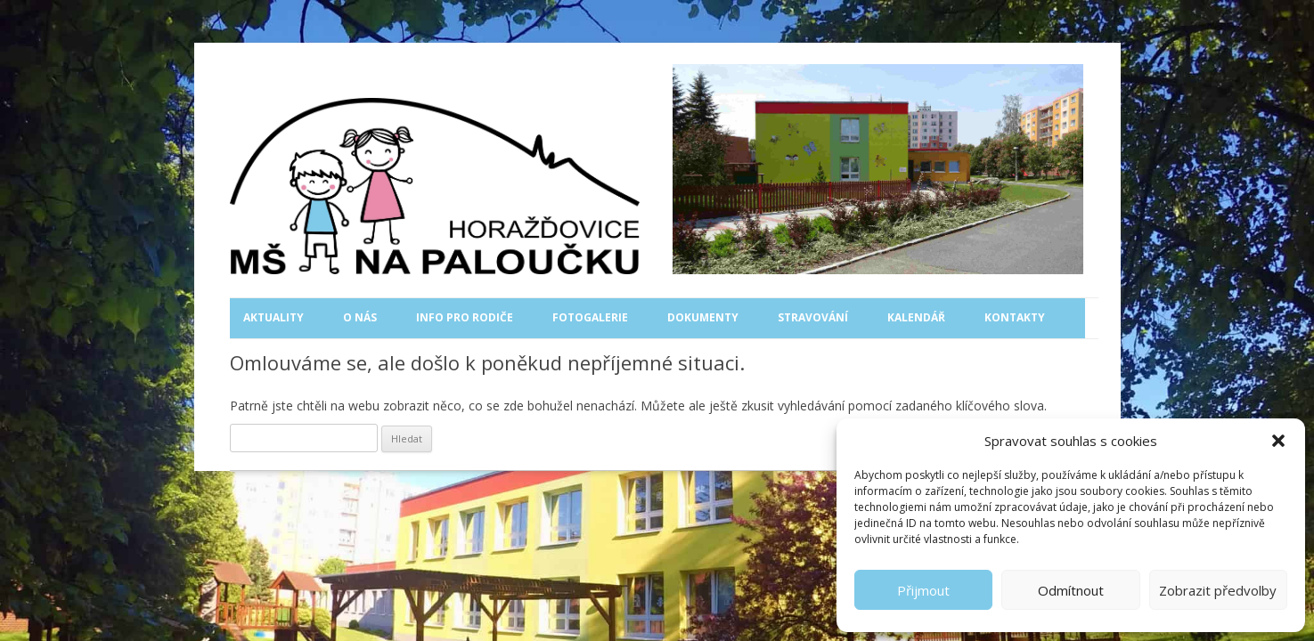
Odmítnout (1071, 590)
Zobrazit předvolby (1218, 590)
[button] (1278, 441)
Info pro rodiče (464, 317)
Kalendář (916, 317)
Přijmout (923, 590)
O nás (360, 317)
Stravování (813, 317)
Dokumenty (703, 317)
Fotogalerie (590, 317)
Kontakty (1014, 317)
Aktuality (273, 317)
